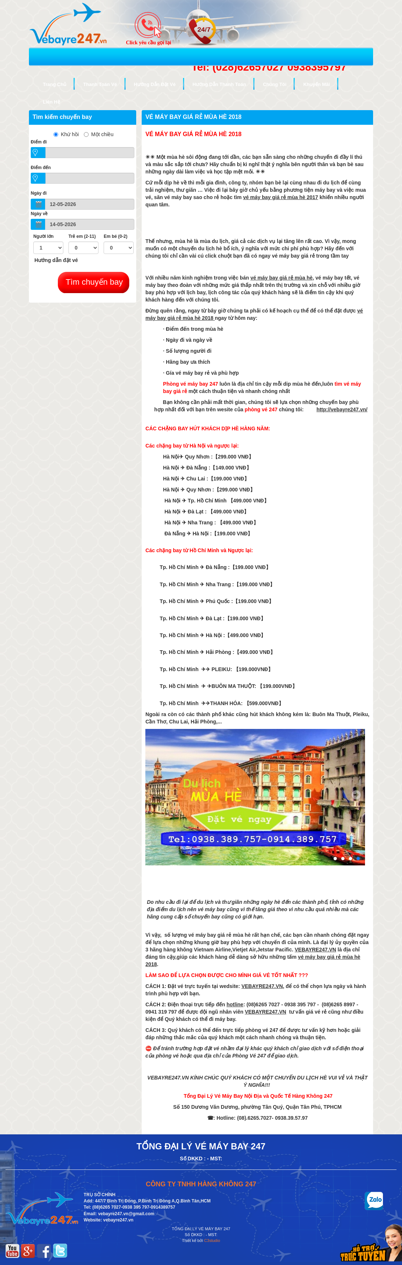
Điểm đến (41, 167)
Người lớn (43, 236)
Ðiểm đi (39, 142)
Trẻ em (82, 236)
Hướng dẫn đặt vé (56, 260)
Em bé (115, 236)
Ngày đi (38, 193)
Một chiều (98, 134)
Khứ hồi (66, 134)
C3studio (212, 1240)
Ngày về (39, 213)
